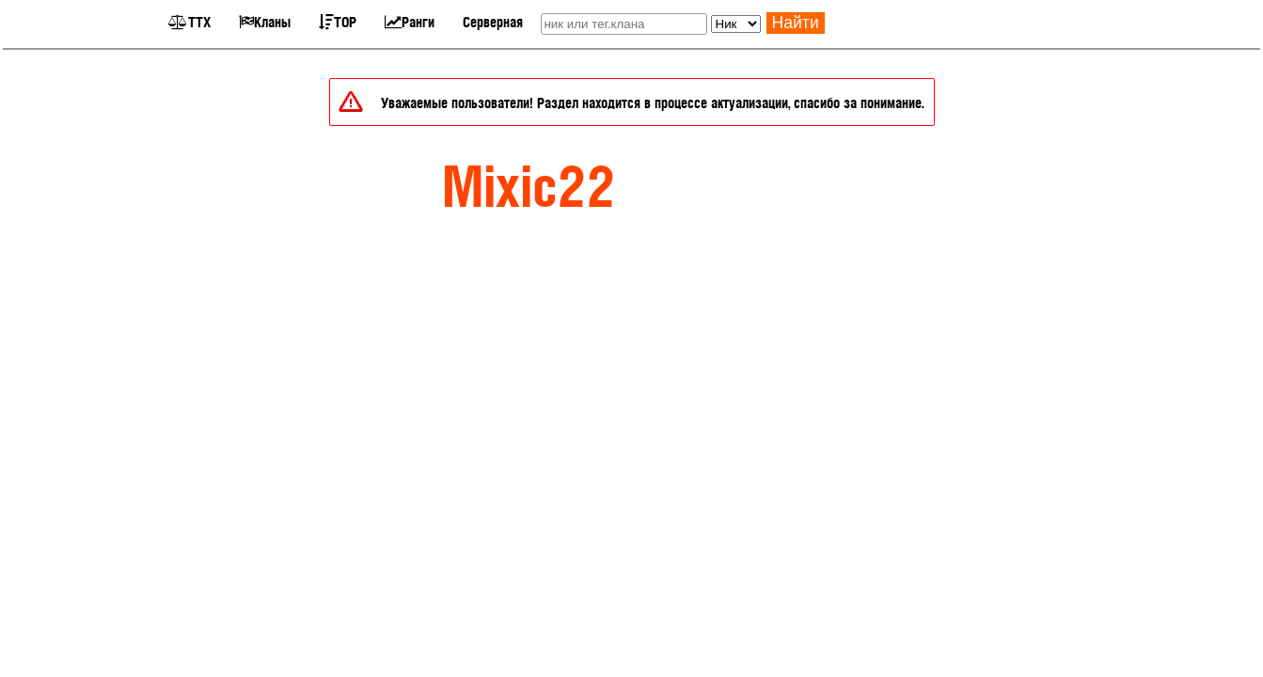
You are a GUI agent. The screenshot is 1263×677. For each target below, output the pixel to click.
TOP (337, 21)
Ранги (409, 21)
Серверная (493, 21)
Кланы (265, 21)
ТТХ (189, 21)
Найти (795, 22)
